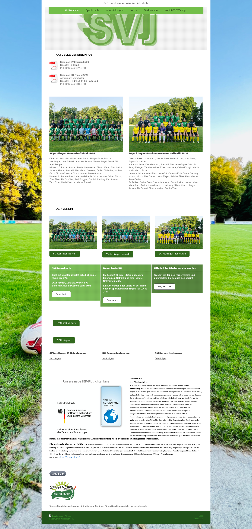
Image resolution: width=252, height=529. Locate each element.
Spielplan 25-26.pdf (69, 65)
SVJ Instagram (64, 340)
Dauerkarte (112, 300)
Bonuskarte (61, 294)
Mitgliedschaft (164, 286)
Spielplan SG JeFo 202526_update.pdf (79, 81)
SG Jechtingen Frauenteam (172, 254)
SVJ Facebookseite (66, 323)
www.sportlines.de (138, 506)
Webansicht (198, 518)
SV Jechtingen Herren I (64, 254)
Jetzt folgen (55, 358)
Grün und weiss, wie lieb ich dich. (126, 3)
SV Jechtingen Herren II (118, 254)
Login (201, 516)
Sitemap (68, 516)
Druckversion (56, 516)
